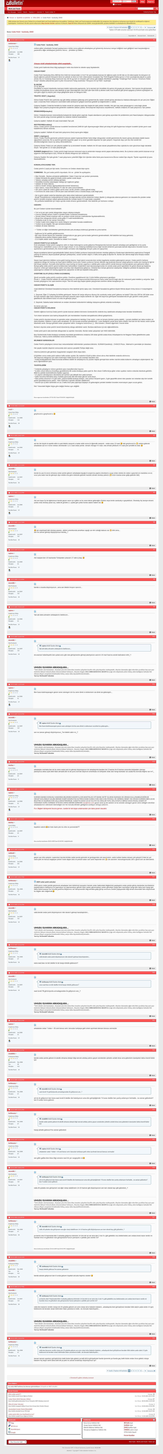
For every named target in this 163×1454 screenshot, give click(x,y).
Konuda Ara (141, 36)
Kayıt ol (150, 2)
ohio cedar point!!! (14, 1394)
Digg (12, 1423)
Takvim (25, 12)
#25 (154, 1139)
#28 (154, 1257)
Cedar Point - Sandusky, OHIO (22, 32)
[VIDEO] (127, 1430)
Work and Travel (14, 9)
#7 (154, 549)
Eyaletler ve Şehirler (23, 18)
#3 (154, 435)
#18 (154, 904)
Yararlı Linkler (49, 12)
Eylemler (39, 12)
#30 (154, 1338)
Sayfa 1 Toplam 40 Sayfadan (118, 27)
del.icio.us (14, 1426)
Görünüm (150, 36)
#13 (154, 761)
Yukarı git (151, 1442)
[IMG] (126, 1427)
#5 (154, 492)
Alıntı (152, 401)
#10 (154, 636)
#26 (154, 1167)
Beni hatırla (117, 4)
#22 (154, 1050)
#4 (154, 465)
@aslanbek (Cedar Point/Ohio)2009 (20, 1409)
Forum (12, 18)
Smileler (127, 1425)
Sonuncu (151, 27)
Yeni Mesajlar (12, 12)
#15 (154, 819)
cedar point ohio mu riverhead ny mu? (21, 1414)
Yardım (19, 12)
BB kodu (127, 1423)
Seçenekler (131, 36)
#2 (154, 406)
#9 (154, 607)
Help (142, 2)
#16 (154, 849)
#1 (154, 40)
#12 (154, 714)
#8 (154, 579)
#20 (154, 972)
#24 (154, 1109)
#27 (154, 1217)
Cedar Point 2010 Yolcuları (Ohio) (19, 1399)
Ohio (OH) (36, 18)
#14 (154, 789)
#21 (154, 1020)
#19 (154, 944)
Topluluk (31, 12)
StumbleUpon (15, 1429)
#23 (154, 1079)
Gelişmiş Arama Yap (149, 12)
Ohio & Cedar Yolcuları (15, 1404)
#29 (154, 1286)
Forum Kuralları (129, 1435)
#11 (154, 684)
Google (13, 1432)
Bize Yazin (132, 1442)
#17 (154, 877)
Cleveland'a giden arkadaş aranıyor (82, 1378)
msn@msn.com (88, 803)
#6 (154, 522)
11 (141, 27)
